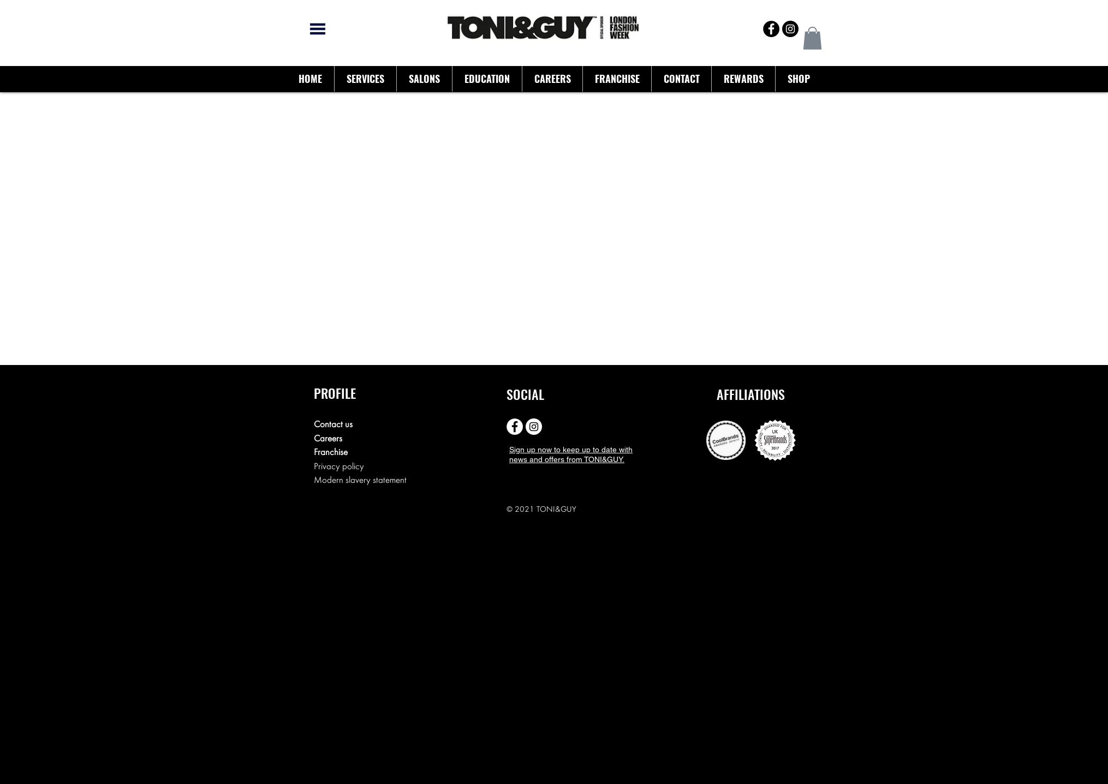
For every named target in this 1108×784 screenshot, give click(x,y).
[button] (812, 38)
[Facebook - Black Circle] (771, 29)
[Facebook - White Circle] (515, 426)
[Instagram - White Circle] (534, 426)
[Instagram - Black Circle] (790, 29)
